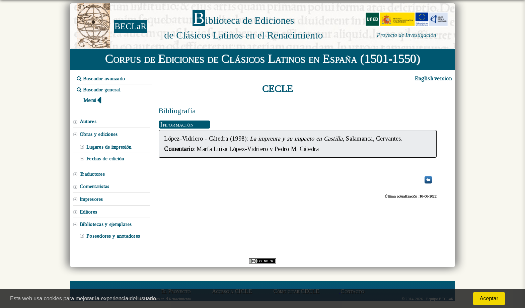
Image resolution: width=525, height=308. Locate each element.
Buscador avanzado (101, 78)
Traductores (92, 174)
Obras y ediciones (99, 134)
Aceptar (489, 298)
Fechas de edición (105, 158)
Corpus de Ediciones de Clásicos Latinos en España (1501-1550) (262, 58)
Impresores (91, 199)
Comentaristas (94, 186)
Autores (88, 121)
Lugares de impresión (108, 147)
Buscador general (99, 89)
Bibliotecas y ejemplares (106, 224)
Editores (88, 212)
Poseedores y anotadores (113, 236)
